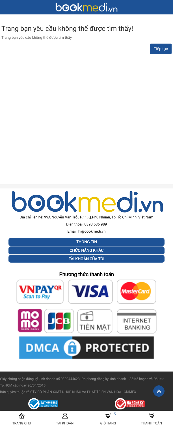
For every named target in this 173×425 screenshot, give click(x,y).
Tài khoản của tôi (86, 259)
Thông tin (86, 242)
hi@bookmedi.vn (91, 231)
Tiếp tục (161, 49)
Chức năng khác (86, 250)
